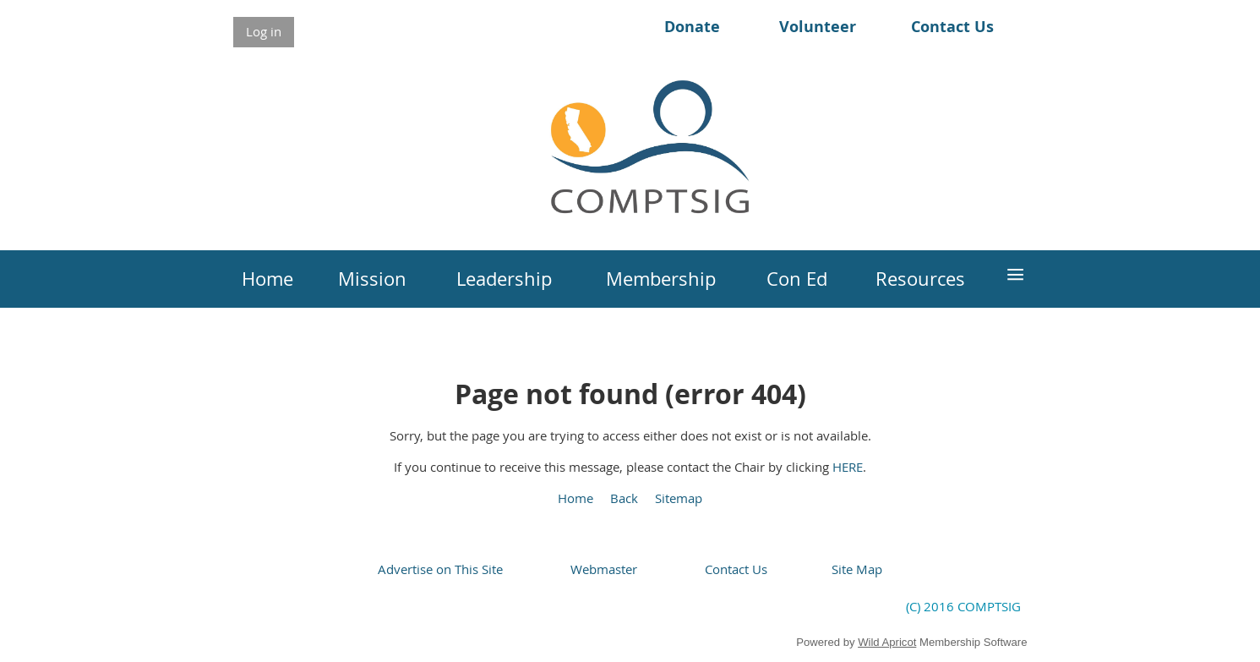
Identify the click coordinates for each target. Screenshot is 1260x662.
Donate (692, 26)
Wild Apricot (887, 642)
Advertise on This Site (440, 569)
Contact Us (952, 26)
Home (575, 498)
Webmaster (603, 569)
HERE (847, 466)
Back (624, 498)
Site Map (857, 569)
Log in (263, 31)
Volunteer (817, 26)
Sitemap (678, 498)
